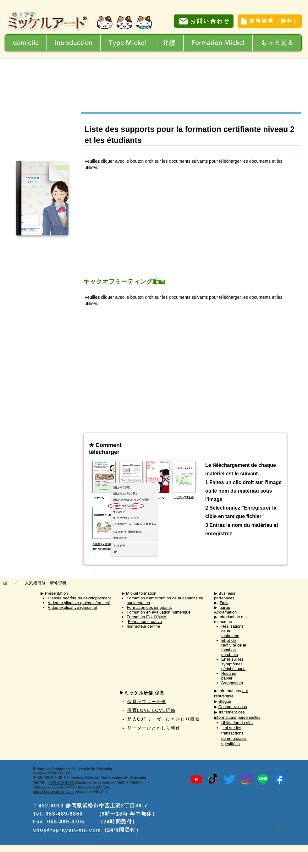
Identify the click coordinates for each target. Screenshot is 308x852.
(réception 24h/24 (89, 791)
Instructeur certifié (143, 626)
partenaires (224, 598)
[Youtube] (196, 779)
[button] (168, 43)
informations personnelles (237, 717)
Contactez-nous (232, 706)
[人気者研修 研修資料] (46, 583)
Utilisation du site (237, 722)
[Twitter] (229, 779)
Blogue (224, 701)
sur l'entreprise (231, 693)
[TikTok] (213, 779)
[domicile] (5, 583)
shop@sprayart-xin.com (53, 791)
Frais (224, 602)
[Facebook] (279, 779)
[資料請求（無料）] (270, 21)
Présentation (56, 593)
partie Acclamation (225, 609)
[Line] (263, 779)
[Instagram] (246, 779)
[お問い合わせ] (204, 21)
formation (147, 593)
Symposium (232, 682)
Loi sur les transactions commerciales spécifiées (234, 735)
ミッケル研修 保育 (144, 692)
